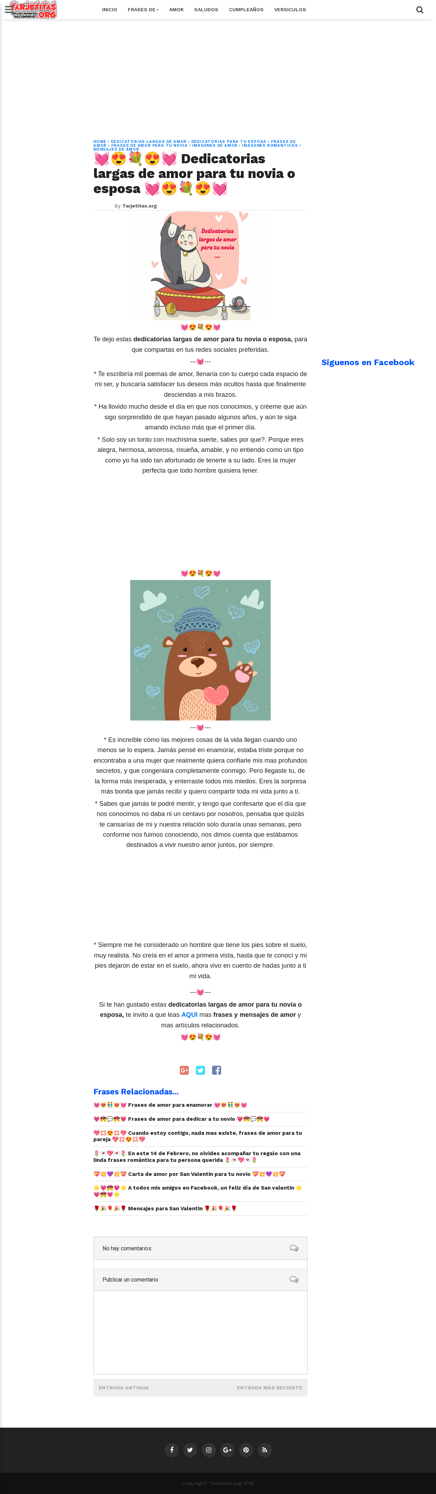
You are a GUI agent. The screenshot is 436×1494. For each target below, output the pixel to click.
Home (99, 141)
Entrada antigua (124, 1387)
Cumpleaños (246, 9)
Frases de (143, 9)
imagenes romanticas (270, 145)
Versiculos (290, 9)
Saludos (206, 9)
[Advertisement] (218, 75)
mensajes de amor (116, 149)
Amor (176, 9)
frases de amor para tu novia (149, 145)
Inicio (109, 9)
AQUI (190, 1014)
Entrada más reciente (269, 1387)
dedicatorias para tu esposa (229, 141)
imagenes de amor (215, 145)
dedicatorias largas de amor (149, 141)
